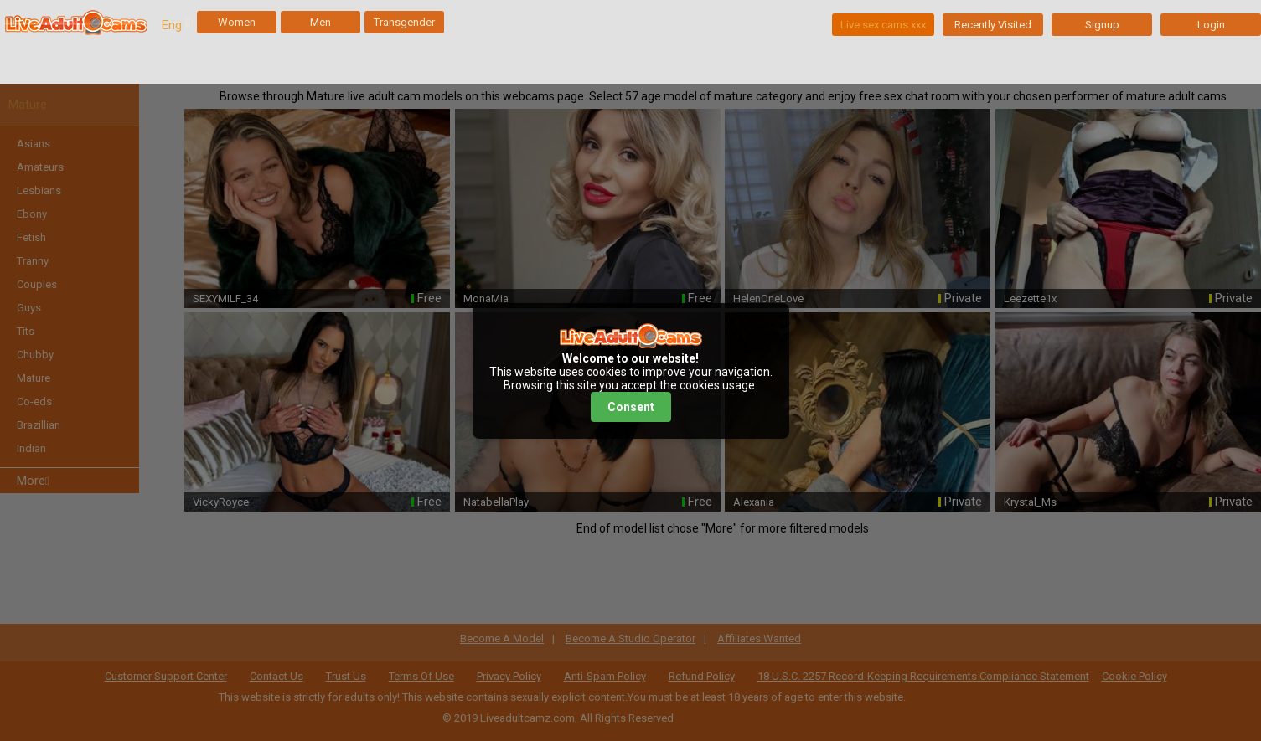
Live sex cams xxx (883, 24)
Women (237, 22)
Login (1211, 24)
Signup (1102, 24)
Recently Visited (992, 24)
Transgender (404, 22)
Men (320, 22)
